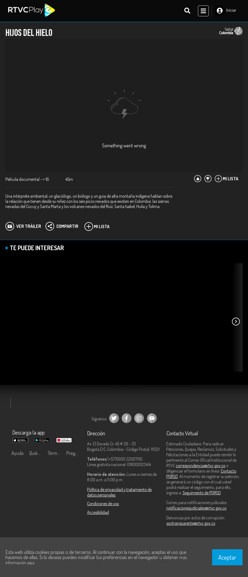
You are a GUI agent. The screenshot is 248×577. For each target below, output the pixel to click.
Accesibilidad (98, 512)
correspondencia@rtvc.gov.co (200, 465)
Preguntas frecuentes (74, 453)
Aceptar (227, 557)
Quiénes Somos (37, 453)
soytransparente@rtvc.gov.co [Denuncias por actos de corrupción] (190, 523)
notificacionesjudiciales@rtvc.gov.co (196, 508)
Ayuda (17, 453)
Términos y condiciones (55, 453)
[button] (236, 321)
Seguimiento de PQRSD (202, 492)
